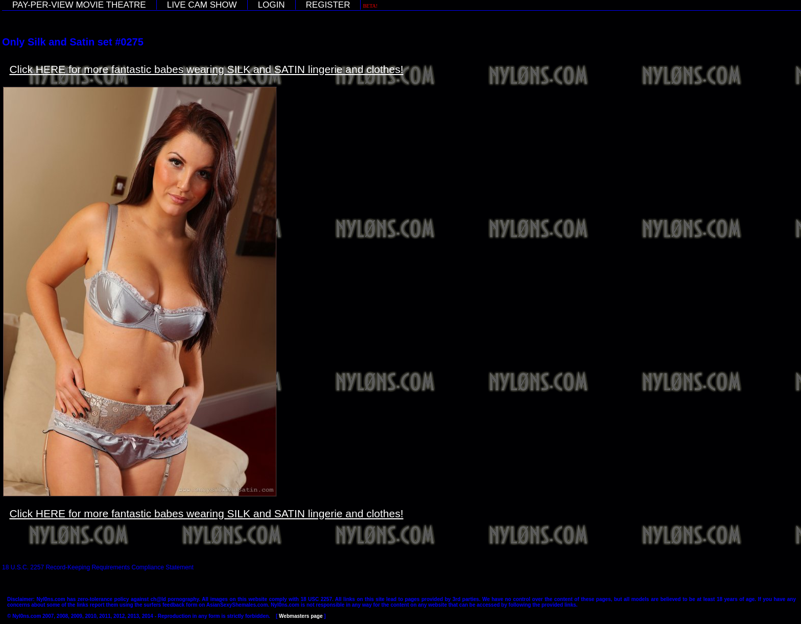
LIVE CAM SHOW (202, 5)
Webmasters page (300, 616)
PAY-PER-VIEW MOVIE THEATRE (79, 5)
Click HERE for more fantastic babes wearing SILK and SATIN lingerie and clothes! (206, 69)
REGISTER (328, 5)
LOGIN (271, 5)
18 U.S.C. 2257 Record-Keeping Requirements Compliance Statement (98, 567)
